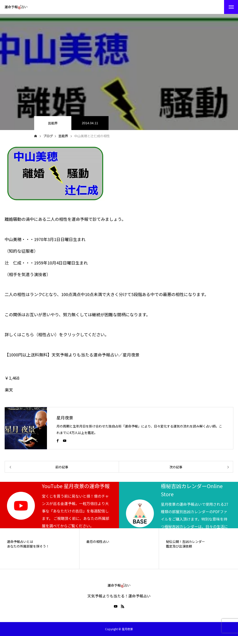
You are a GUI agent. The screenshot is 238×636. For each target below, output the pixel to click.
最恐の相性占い (97, 541)
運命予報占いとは (20, 541)
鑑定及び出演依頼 (179, 546)
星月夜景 (64, 417)
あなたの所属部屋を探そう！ (28, 546)
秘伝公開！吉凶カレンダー (185, 541)
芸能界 (53, 123)
